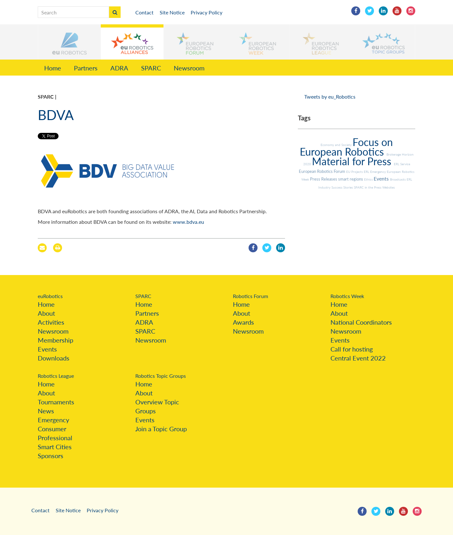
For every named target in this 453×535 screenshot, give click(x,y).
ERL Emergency (375, 172)
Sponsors (50, 455)
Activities (51, 322)
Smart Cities (55, 446)
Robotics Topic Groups (160, 376)
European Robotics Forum (322, 171)
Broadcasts (398, 179)
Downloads (53, 358)
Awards (243, 322)
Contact (144, 12)
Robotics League (56, 376)
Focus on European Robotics (346, 147)
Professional (55, 438)
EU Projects (355, 172)
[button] (69, 42)
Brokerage (394, 154)
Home (52, 68)
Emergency (53, 420)
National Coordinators (361, 322)
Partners (86, 68)
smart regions (351, 179)
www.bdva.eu (188, 222)
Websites (388, 187)
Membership (55, 340)
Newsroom (189, 68)
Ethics (369, 179)
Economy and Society (337, 145)
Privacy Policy (206, 12)
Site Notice (172, 12)
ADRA (119, 68)
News (46, 411)
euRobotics (50, 296)
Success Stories (342, 187)
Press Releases (324, 179)
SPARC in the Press (368, 187)
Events (382, 178)
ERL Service (402, 164)
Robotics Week (347, 296)
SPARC (151, 68)
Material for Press (353, 161)
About (46, 313)
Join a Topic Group (161, 429)
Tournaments (56, 402)
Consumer (52, 429)
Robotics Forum (250, 296)
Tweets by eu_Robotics (329, 96)
